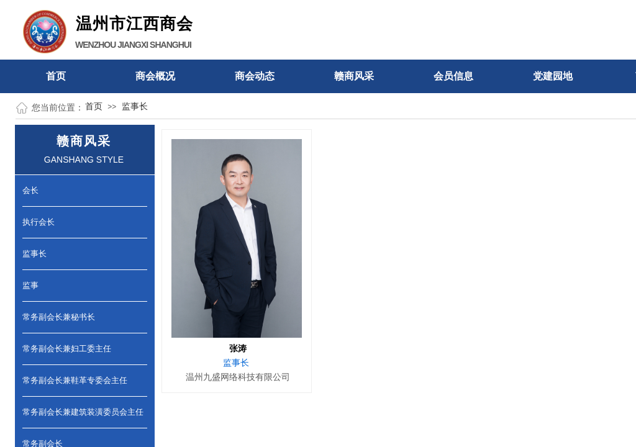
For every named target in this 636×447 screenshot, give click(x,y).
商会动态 (255, 76)
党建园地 (553, 76)
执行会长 (38, 222)
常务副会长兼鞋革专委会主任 (74, 380)
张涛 (238, 348)
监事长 (135, 106)
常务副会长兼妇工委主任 (66, 348)
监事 (30, 285)
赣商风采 (354, 76)
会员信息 (453, 76)
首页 (56, 76)
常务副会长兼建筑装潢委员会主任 (82, 412)
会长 (30, 190)
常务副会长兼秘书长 (58, 317)
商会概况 (155, 76)
